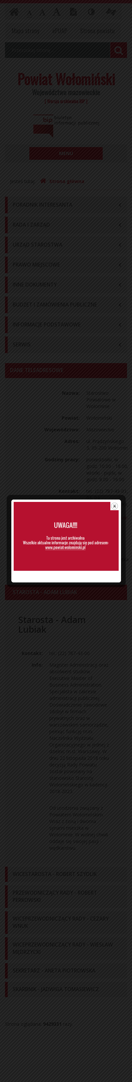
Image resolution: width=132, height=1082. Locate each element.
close (114, 482)
